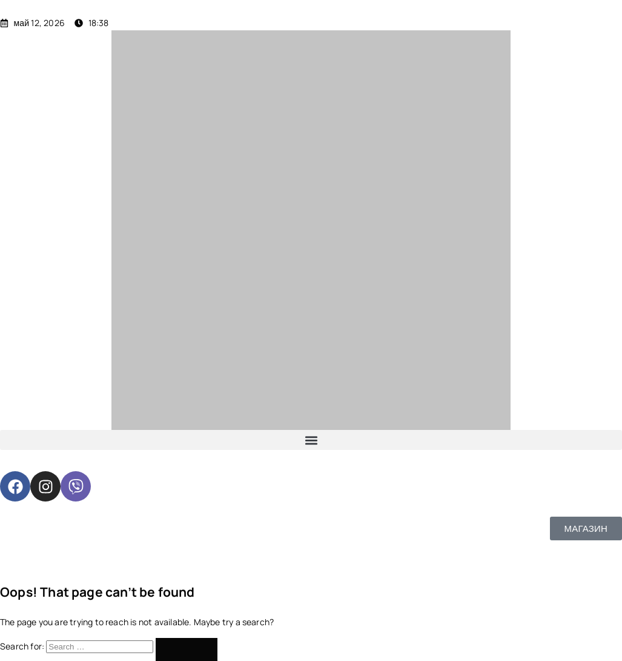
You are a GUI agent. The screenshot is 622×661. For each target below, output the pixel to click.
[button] (311, 440)
